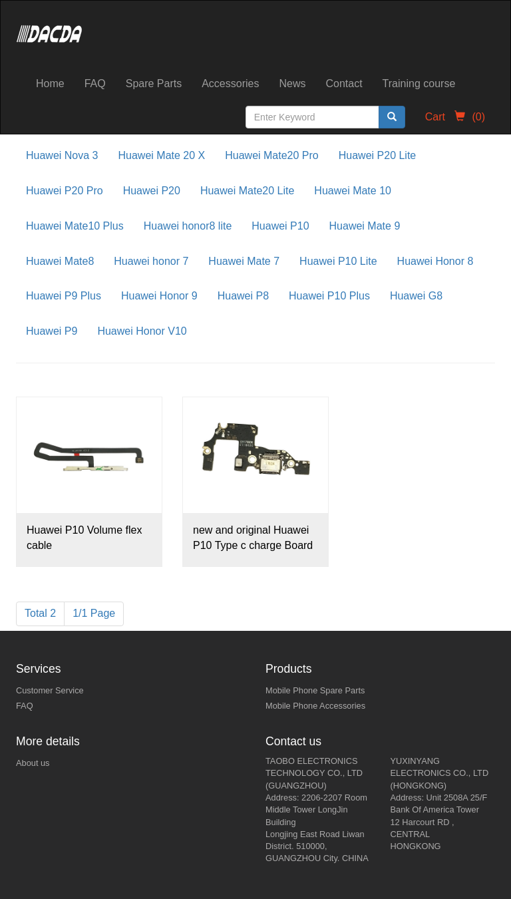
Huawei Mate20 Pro (272, 155)
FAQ (95, 83)
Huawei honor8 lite (188, 226)
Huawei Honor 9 (159, 295)
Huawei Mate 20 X (162, 155)
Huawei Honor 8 (435, 261)
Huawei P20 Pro (64, 190)
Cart (455, 116)
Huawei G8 (416, 295)
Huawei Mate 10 (352, 190)
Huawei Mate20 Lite (247, 190)
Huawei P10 (280, 226)
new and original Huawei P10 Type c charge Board (253, 537)
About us (33, 763)
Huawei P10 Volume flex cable (84, 537)
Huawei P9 (51, 331)
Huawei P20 (151, 190)
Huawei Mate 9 (365, 226)
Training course (419, 83)
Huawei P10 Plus (329, 295)
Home (50, 83)
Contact (343, 83)
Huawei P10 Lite (338, 261)
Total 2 (40, 613)
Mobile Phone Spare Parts (315, 690)
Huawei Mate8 (60, 261)
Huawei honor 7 (151, 261)
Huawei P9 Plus (63, 295)
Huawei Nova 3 (62, 155)
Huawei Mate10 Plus (75, 226)
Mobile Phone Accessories (315, 706)
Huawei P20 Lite (378, 155)
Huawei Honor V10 (141, 331)
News (292, 83)
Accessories (230, 83)
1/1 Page (94, 613)
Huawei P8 (243, 295)
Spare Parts (154, 83)
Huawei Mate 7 (243, 261)
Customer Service (50, 690)
